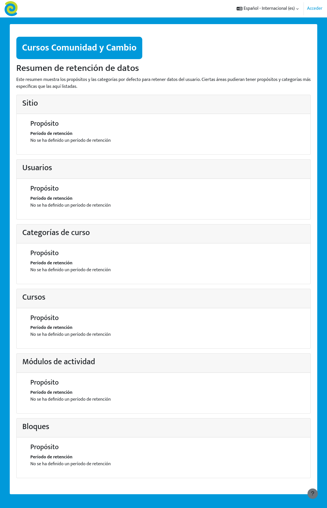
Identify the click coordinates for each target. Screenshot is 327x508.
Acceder (314, 8)
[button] (267, 8)
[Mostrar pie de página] (312, 493)
